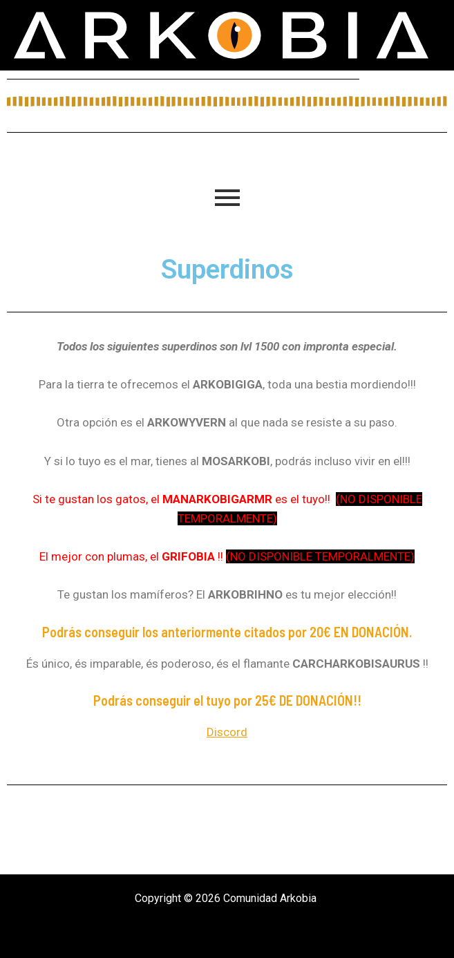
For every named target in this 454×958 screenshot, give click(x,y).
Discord (227, 732)
